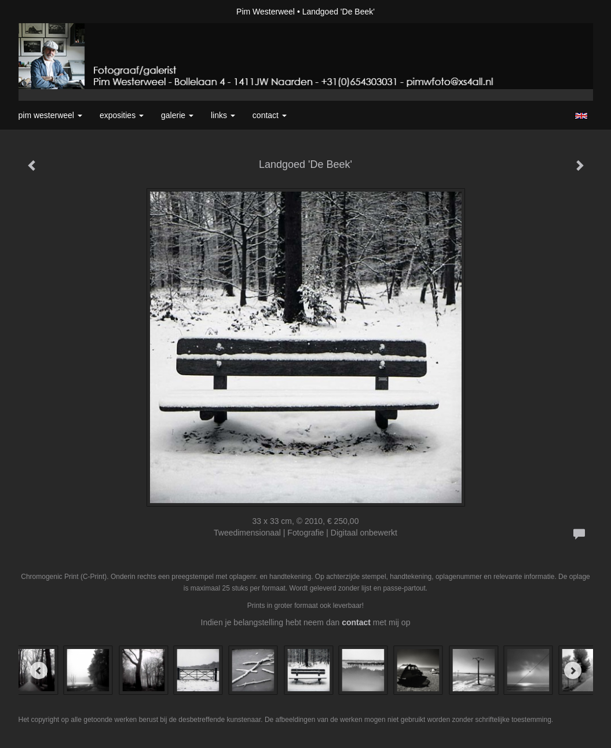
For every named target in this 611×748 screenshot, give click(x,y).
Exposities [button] (122, 115)
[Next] (572, 670)
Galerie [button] (177, 115)
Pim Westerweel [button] (50, 115)
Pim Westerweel (265, 11)
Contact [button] (270, 115)
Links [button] (223, 115)
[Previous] (38, 670)
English (581, 115)
